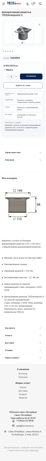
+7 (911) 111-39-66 (24, 420)
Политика (23, 377)
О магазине (23, 369)
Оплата (23, 387)
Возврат (23, 394)
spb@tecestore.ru (25, 426)
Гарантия (23, 398)
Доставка (23, 391)
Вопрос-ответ (23, 383)
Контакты (23, 373)
